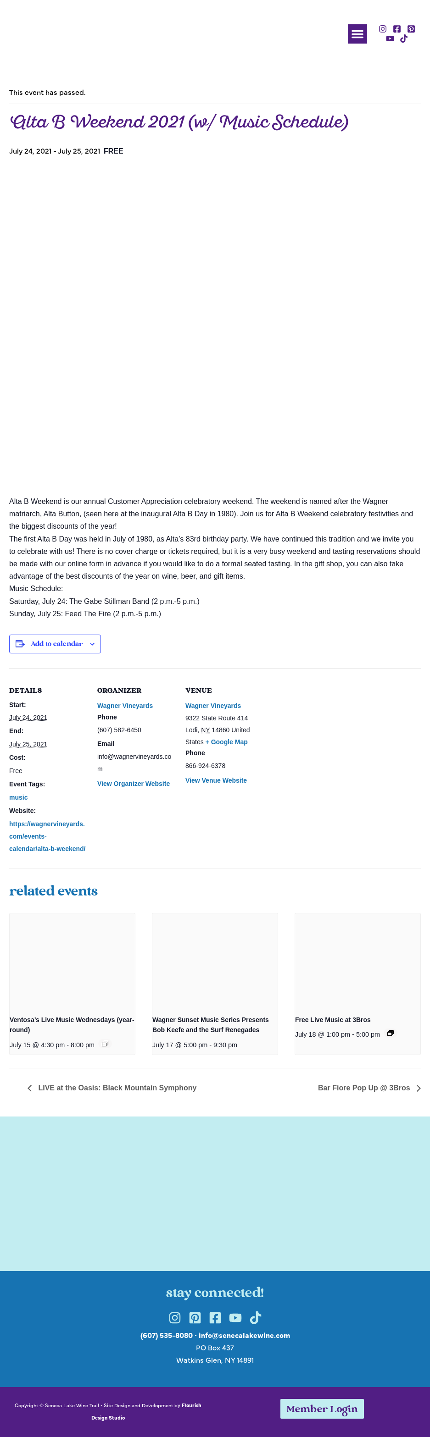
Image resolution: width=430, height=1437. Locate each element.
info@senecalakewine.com (244, 1335)
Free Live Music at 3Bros (333, 1019)
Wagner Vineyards (125, 705)
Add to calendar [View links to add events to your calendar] (57, 644)
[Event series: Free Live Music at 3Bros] (390, 1033)
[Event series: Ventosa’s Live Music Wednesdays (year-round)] (105, 1043)
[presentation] (72, 960)
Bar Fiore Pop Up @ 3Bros (365, 1088)
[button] (357, 34)
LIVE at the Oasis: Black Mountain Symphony (116, 1088)
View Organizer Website (133, 783)
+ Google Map (227, 742)
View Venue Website (216, 780)
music (18, 797)
